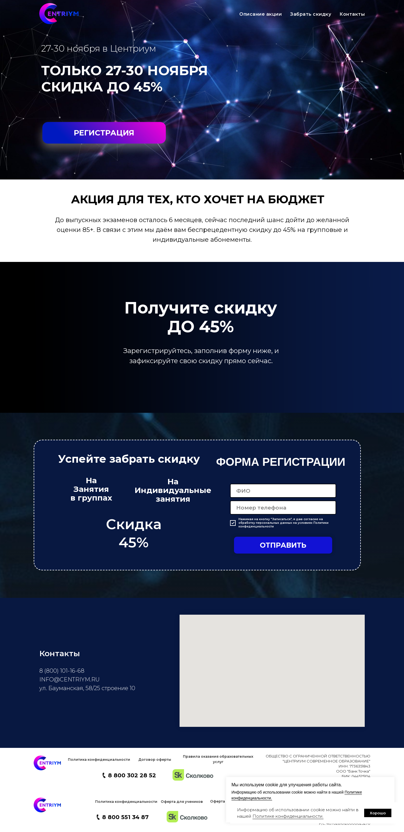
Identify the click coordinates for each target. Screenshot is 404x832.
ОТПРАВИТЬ (283, 545)
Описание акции (260, 14)
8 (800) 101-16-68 (61, 670)
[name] (283, 491)
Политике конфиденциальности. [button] (287, 816)
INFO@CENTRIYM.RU (69, 679)
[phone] (283, 508)
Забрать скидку (310, 14)
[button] (98, 760)
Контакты (352, 14)
